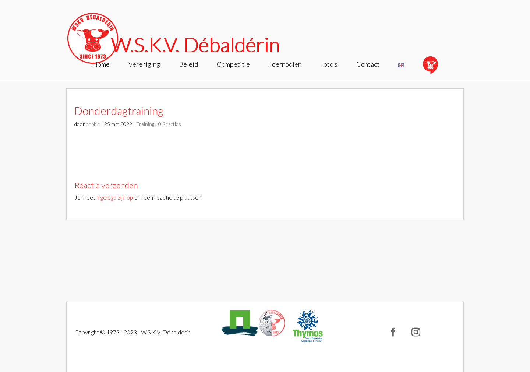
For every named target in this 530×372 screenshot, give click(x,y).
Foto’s (329, 65)
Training (145, 124)
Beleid (188, 65)
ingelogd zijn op (114, 197)
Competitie (233, 65)
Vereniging (144, 65)
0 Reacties (169, 124)
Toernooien (285, 65)
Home (101, 65)
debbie (93, 124)
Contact (367, 65)
